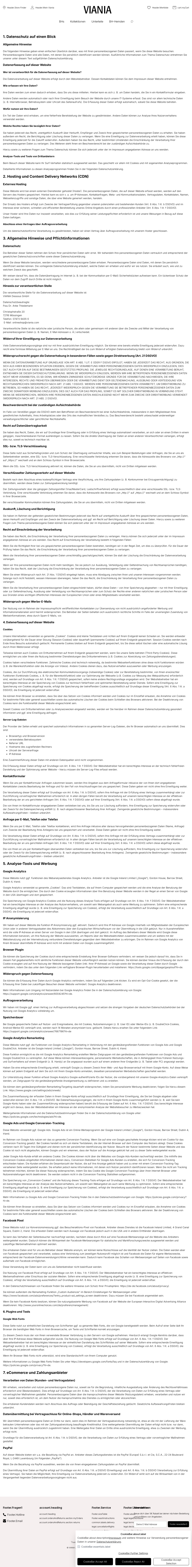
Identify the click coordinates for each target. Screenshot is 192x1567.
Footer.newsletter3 (178, 1524)
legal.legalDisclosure (133, 1518)
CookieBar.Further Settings (133, 1553)
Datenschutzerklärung (109, 1541)
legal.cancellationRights (103, 1526)
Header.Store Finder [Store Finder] (14, 7)
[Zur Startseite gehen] (97, 9)
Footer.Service (101, 1507)
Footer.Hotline (13, 1514)
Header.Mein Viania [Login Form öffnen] (42, 7)
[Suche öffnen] (132, 23)
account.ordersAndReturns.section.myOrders (61, 1518)
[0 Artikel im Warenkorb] (181, 7)
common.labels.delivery (103, 1522)
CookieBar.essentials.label (95, 1546)
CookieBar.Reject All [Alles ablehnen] (133, 1561)
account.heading (50, 1507)
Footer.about (129, 1514)
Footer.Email (12, 1521)
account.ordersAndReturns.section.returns (59, 1522)
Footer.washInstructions (103, 1518)
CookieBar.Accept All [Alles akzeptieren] (95, 1561)
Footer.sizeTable (99, 1514)
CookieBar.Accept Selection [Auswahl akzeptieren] (171, 1561)
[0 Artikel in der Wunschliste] (157, 7)
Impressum (115, 1537)
